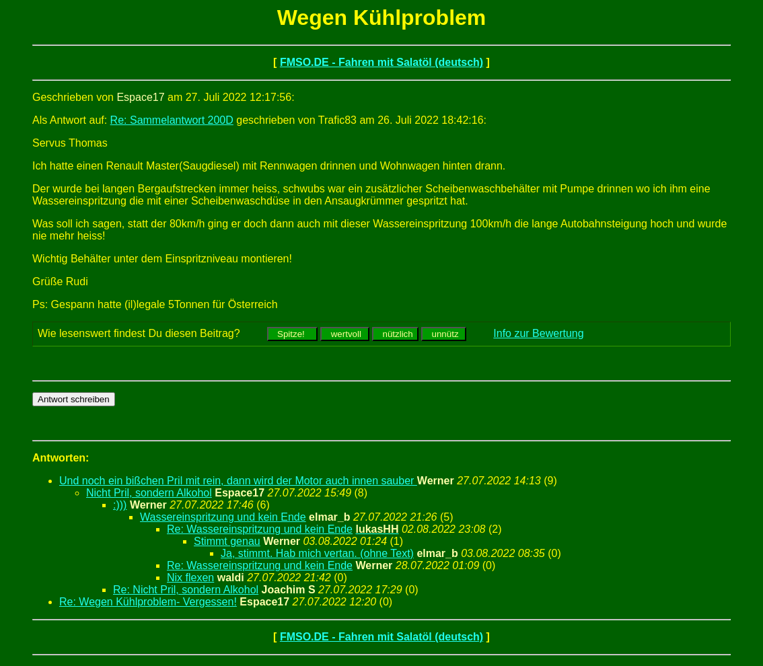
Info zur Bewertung (538, 333)
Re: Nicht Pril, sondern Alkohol (185, 589)
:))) (119, 505)
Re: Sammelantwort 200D (171, 120)
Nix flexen (190, 577)
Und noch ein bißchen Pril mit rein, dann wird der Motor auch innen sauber (238, 480)
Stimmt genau (227, 541)
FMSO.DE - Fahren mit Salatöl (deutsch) (381, 62)
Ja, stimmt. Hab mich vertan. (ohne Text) (317, 553)
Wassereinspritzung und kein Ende (223, 517)
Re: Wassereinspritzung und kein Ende (260, 529)
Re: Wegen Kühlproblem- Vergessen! (148, 601)
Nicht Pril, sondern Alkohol (149, 492)
